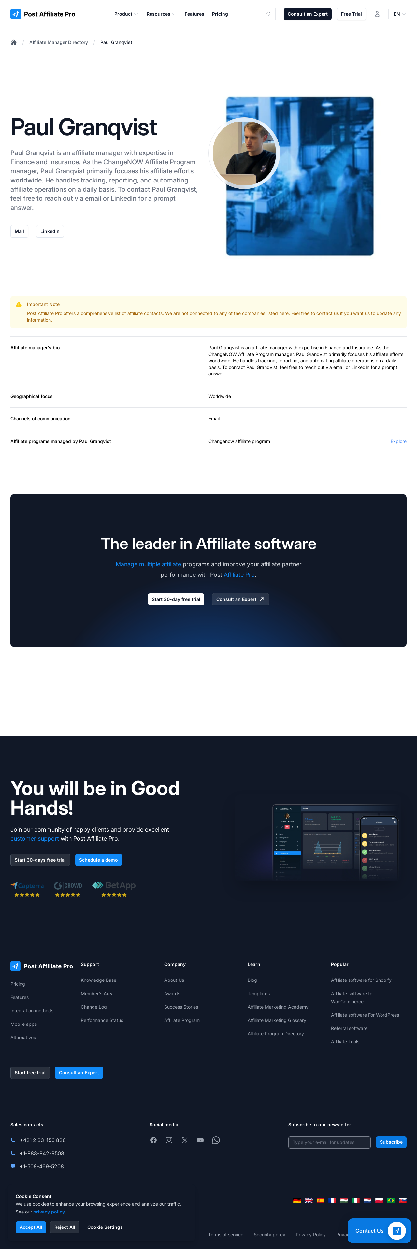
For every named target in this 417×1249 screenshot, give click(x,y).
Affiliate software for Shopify (361, 980)
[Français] (332, 1200)
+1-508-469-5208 (42, 1166)
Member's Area (97, 993)
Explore (399, 441)
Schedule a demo (98, 860)
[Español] (320, 1200)
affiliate (83, 153)
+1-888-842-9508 (42, 1153)
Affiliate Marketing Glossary (277, 1020)
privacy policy (49, 1211)
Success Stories (181, 1006)
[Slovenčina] (403, 1200)
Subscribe (391, 1142)
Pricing (17, 984)
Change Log (94, 1006)
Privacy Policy (311, 1234)
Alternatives (23, 1037)
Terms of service (225, 1234)
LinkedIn (50, 231)
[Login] (377, 14)
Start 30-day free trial (176, 599)
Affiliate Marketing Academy (278, 1006)
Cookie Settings (105, 1227)
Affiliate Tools (345, 1041)
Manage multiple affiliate (148, 564)
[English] (309, 1200)
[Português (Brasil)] (391, 1200)
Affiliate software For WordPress (365, 1015)
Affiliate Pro (239, 574)
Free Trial (351, 14)
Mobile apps (23, 1024)
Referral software (349, 1028)
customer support (34, 838)
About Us (174, 980)
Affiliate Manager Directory (58, 42)
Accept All (31, 1227)
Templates (259, 993)
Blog (252, 980)
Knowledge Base (98, 980)
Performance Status (102, 1020)
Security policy (269, 1234)
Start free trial (30, 1072)
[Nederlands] (367, 1200)
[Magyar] (344, 1200)
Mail (19, 231)
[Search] (273, 14)
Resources (162, 14)
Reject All (64, 1227)
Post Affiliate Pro (44, 313)
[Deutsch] (297, 1200)
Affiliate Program (170, 162)
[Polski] (379, 1200)
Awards (172, 993)
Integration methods (31, 1010)
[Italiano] (356, 1200)
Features (19, 997)
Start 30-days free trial (40, 860)
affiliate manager (269, 347)
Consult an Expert (308, 14)
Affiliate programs (30, 441)
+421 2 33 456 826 (43, 1140)
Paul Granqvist (116, 42)
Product (126, 14)
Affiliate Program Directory (276, 1033)
